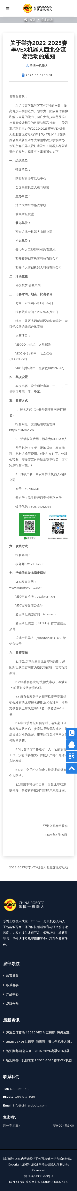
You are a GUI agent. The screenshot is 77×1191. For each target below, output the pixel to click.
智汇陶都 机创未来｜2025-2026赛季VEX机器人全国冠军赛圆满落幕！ (40, 1051)
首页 (29, 20)
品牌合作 (12, 1004)
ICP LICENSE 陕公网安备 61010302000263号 (38, 1182)
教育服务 (12, 976)
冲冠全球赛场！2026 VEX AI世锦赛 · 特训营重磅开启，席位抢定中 (40, 1032)
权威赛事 (12, 985)
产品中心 (12, 994)
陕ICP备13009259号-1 (38, 1176)
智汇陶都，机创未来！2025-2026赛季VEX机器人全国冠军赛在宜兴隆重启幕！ (40, 1060)
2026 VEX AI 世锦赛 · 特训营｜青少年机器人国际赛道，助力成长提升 (40, 1041)
